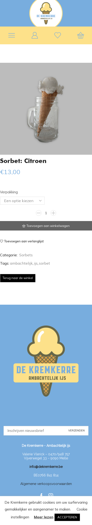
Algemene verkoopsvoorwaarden (46, 484)
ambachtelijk (21, 263)
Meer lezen (43, 517)
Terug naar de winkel (18, 278)
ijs (36, 263)
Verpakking (9, 192)
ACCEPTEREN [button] (67, 517)
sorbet (44, 263)
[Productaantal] (46, 213)
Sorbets (26, 255)
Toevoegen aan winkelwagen (48, 226)
